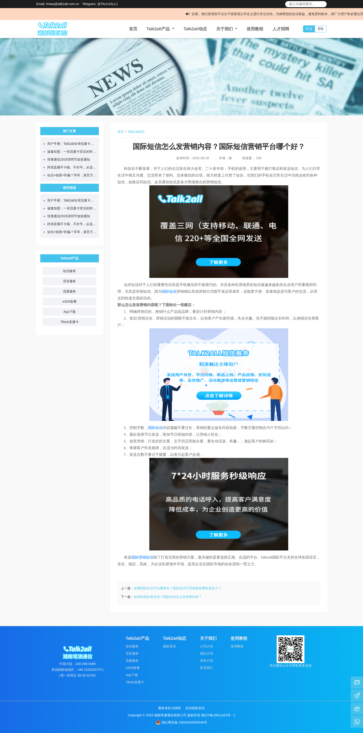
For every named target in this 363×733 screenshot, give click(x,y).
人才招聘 (280, 29)
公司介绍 (206, 646)
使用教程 (255, 29)
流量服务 (69, 291)
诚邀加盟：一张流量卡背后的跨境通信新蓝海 (72, 151)
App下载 (69, 312)
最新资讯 (169, 646)
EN (320, 29)
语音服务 (69, 281)
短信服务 (69, 271)
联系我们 (206, 668)
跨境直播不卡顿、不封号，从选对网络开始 (72, 167)
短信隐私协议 (195, 708)
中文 (309, 29)
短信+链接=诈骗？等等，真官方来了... (72, 175)
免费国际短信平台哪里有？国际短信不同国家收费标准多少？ (177, 588)
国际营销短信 (142, 557)
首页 (133, 29)
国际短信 (169, 291)
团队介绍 (206, 653)
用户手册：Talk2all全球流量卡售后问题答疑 (72, 144)
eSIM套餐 (70, 301)
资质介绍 (206, 660)
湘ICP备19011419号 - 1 (218, 715)
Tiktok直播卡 (69, 322)
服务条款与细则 (169, 708)
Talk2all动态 (195, 29)
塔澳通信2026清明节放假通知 (68, 159)
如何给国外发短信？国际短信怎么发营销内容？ (168, 597)
